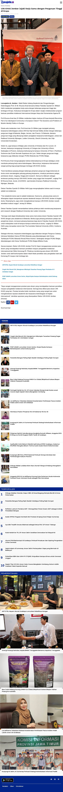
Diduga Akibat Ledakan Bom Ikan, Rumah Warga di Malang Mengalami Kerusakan (35, 466)
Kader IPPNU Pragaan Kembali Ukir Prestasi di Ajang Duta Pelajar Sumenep (32, 517)
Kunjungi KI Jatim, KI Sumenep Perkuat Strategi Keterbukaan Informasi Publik (35, 423)
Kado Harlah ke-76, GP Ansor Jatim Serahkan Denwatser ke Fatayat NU (30, 532)
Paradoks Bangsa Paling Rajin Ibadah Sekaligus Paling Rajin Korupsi (34, 358)
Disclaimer (19, 786)
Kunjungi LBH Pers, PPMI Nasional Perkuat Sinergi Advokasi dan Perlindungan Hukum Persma (33, 455)
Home (2, 6)
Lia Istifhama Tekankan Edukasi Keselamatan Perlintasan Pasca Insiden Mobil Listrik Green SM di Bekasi (35, 401)
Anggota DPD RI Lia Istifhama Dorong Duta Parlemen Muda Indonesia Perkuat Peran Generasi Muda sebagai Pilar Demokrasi (35, 477)
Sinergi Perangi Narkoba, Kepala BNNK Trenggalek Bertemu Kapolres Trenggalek (35, 369)
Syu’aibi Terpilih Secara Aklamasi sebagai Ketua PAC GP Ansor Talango (30, 525)
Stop (12, 16)
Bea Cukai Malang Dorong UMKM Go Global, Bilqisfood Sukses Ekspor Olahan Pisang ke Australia (35, 380)
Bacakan (5, 16)
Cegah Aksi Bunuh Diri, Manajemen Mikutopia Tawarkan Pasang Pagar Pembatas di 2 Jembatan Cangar (35, 337)
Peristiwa (7, 6)
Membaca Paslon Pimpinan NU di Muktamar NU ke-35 (29, 412)
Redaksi (5, 786)
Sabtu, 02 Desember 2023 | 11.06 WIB (9, 13)
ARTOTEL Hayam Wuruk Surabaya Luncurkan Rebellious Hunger (22, 265)
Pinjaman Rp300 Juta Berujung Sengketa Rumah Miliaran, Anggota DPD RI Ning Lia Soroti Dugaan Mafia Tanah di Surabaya (36, 434)
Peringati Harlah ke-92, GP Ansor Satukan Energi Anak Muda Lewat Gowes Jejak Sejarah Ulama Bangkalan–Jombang (34, 391)
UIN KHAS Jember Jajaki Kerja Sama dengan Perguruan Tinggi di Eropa (31, 10)
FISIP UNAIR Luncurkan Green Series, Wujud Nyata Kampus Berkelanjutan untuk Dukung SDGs (31, 348)
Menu (61, 2)
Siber (12, 786)
